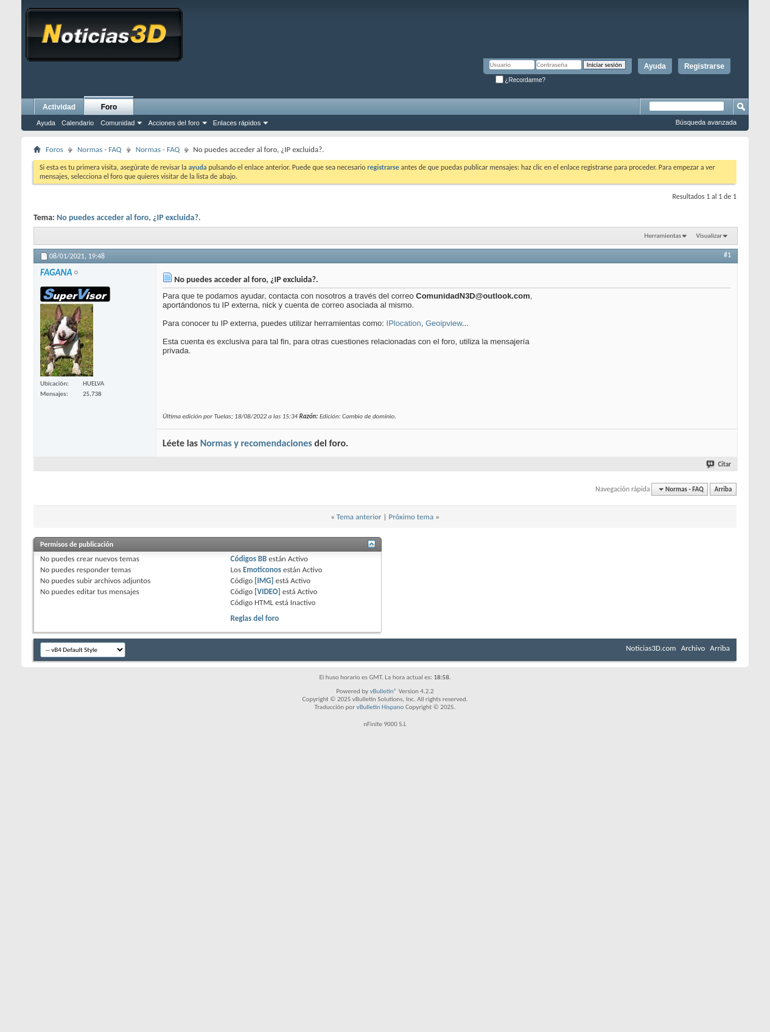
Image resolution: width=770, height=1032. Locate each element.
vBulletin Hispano (380, 707)
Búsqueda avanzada (706, 122)
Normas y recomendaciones (256, 443)
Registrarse (704, 66)
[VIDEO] (267, 591)
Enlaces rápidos (237, 122)
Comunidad (117, 122)
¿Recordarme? (520, 80)
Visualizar (709, 236)
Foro (109, 107)
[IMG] (264, 580)
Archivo (693, 648)
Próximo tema (410, 516)
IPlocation (404, 323)
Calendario (77, 122)
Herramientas (663, 236)
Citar (719, 464)
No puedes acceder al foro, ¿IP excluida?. (129, 217)
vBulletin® (383, 691)
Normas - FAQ (99, 149)
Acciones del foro (173, 122)
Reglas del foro (255, 618)
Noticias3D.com (651, 648)
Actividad (59, 107)
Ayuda (655, 66)
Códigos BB (249, 558)
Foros (54, 149)
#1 (727, 255)
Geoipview (443, 323)
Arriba (723, 489)
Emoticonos (262, 569)
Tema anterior (359, 516)
